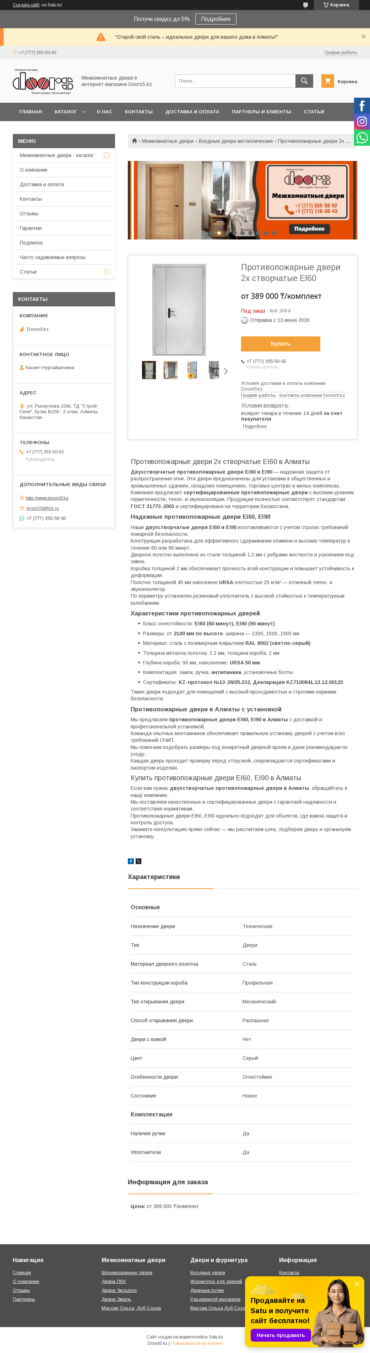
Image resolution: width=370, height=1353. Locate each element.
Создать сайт (26, 4)
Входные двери (207, 1272)
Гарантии (31, 228)
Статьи (314, 111)
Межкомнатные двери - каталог (57, 155)
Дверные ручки (207, 1290)
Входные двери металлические (236, 141)
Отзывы (29, 213)
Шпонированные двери (127, 1272)
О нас (104, 111)
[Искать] (304, 81)
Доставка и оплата (192, 111)
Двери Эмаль (116, 1299)
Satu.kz (216, 1337)
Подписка (31, 243)
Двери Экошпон (119, 1290)
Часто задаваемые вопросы (53, 257)
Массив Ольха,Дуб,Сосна (219, 1308)
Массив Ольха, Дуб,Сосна (131, 1308)
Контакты (139, 111)
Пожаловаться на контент (197, 1343)
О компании (33, 170)
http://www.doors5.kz (47, 498)
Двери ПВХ (114, 1281)
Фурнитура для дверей (216, 1281)
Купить (281, 344)
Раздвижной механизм (215, 1299)
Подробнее (216, 19)
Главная (30, 111)
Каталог (66, 111)
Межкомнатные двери (168, 141)
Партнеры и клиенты (261, 111)
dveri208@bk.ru (42, 508)
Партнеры (24, 1299)
